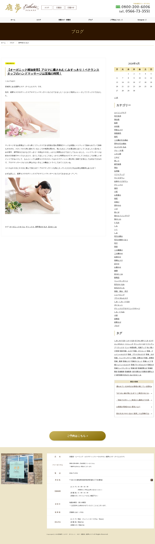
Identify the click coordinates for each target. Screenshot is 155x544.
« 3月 (116, 98)
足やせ (116, 264)
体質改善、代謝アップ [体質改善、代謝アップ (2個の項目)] (138, 347)
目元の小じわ (119, 288)
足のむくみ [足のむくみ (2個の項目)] (137, 375)
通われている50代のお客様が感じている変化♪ (134, 386)
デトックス (30, 227)
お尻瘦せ (117, 195)
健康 (116, 271)
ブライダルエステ (121, 298)
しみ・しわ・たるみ (122, 302)
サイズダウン (119, 178)
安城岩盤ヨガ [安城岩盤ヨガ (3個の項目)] (142, 368)
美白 (116, 168)
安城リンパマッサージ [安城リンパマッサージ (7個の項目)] (122, 368)
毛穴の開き (118, 236)
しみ (116, 233)
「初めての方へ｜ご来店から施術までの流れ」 (134, 400)
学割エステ (118, 130)
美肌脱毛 (117, 133)
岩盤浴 (116, 319)
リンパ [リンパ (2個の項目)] (127, 347)
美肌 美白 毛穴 (121, 291)
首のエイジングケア (122, 216)
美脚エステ (118, 260)
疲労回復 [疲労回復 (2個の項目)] (119, 375)
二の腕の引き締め (121, 140)
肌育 (116, 123)
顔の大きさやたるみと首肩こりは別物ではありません (134, 413)
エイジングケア (120, 113)
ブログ (90, 20)
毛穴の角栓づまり (121, 240)
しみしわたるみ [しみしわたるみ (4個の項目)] (120, 341)
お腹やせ (117, 267)
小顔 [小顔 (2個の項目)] (133, 371)
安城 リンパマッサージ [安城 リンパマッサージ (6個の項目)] (123, 358)
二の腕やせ (118, 253)
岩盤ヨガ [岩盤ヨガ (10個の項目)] (138, 371)
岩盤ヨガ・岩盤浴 (65, 20)
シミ (116, 229)
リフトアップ (119, 174)
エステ (38, 20)
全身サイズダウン (121, 181)
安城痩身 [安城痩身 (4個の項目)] (121, 371)
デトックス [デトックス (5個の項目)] (138, 344)
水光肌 (116, 126)
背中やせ (117, 205)
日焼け (116, 202)
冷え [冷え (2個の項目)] (148, 347)
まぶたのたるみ (120, 147)
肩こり (116, 161)
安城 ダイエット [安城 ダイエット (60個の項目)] (139, 351)
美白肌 (116, 119)
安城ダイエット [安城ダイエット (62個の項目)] (137, 361)
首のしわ (117, 219)
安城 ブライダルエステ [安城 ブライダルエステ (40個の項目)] (136, 354)
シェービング (119, 295)
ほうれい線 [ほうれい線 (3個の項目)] (139, 341)
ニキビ (116, 157)
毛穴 (116, 243)
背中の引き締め (120, 144)
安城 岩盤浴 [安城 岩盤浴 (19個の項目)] (149, 358)
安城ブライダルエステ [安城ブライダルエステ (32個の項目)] (139, 365)
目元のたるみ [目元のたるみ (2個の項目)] (128, 375)
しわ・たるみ (119, 312)
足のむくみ (52, 227)
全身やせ (117, 257)
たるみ (116, 223)
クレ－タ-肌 (118, 150)
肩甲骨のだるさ (41, 227)
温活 (116, 188)
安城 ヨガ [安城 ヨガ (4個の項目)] (150, 354)
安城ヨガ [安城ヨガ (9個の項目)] (150, 365)
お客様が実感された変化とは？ (128, 407)
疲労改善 (117, 164)
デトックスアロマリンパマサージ (127, 308)
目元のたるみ (119, 284)
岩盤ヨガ (117, 322)
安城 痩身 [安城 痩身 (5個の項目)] (118, 361)
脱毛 (116, 137)
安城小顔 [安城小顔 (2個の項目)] (134, 368)
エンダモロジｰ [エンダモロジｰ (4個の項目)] (119, 344)
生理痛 (116, 171)
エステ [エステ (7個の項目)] (151, 341)
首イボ (116, 212)
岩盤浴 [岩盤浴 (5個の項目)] (144, 371)
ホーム (13, 20)
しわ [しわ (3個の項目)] (127, 341)
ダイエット (118, 305)
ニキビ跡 (117, 154)
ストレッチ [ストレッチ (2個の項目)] (129, 344)
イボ (116, 209)
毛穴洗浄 (117, 116)
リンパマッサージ (121, 281)
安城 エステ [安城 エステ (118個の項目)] (128, 351)
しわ (116, 226)
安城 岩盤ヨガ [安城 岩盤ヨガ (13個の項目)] (138, 358)
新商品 (116, 277)
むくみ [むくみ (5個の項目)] (145, 341)
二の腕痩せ (118, 250)
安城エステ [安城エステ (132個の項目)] (127, 361)
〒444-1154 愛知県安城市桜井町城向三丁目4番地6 (86, 480)
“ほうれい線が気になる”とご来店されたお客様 (134, 393)
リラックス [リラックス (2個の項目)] (120, 347)
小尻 (116, 192)
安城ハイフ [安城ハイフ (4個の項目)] (147, 361)
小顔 (116, 315)
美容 (116, 247)
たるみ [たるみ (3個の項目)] (132, 341)
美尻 (116, 198)
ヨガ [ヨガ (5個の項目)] (143, 344)
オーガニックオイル (17, 227)
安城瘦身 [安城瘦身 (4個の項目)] (128, 371)
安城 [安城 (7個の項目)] (121, 351)
